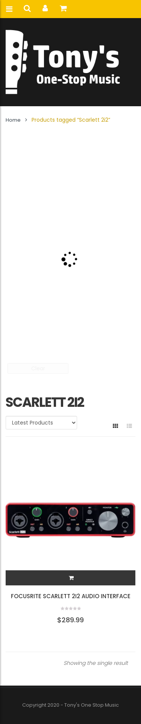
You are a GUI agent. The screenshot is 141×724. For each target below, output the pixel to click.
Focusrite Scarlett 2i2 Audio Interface (70, 596)
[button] (71, 577)
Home (13, 120)
